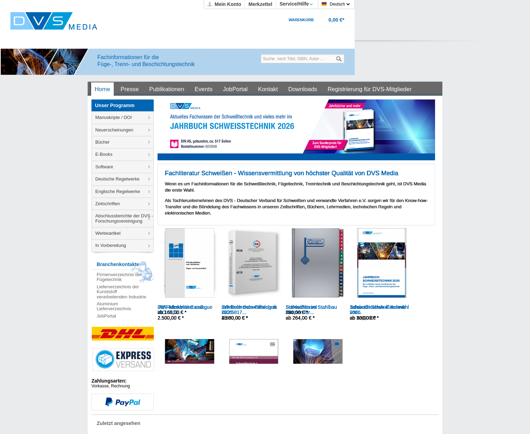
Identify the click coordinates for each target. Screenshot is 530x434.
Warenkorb (301, 20)
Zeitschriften (107, 203)
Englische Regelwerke (117, 191)
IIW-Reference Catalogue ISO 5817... (249, 309)
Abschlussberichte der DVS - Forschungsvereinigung (124, 218)
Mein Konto (228, 4)
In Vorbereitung (110, 245)
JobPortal (106, 316)
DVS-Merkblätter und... (182, 307)
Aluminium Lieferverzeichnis (114, 306)
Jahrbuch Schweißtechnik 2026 (377, 309)
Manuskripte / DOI (113, 117)
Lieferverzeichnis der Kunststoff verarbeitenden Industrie (121, 291)
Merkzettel (260, 4)
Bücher (102, 142)
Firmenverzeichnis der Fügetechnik (119, 277)
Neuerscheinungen (114, 129)
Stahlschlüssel (301, 307)
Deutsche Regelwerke (117, 179)
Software (104, 166)
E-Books (103, 154)
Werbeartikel (108, 233)
